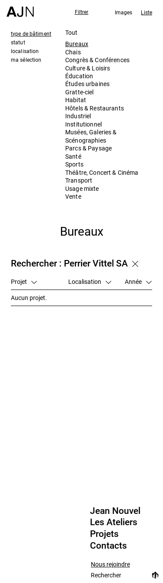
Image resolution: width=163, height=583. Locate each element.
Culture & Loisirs (87, 68)
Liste (146, 12)
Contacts (108, 545)
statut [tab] (18, 42)
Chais (73, 52)
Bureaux (76, 44)
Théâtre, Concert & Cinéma (102, 172)
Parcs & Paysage (88, 148)
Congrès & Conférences (97, 60)
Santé (73, 156)
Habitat (75, 100)
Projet (24, 281)
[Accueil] (20, 8)
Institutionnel (83, 124)
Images (124, 12)
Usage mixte (82, 188)
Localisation (89, 281)
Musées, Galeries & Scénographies (91, 136)
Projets (104, 534)
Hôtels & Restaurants (94, 108)
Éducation (79, 76)
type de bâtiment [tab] (31, 33)
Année (138, 281)
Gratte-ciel (79, 92)
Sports (74, 164)
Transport (78, 180)
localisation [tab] (25, 50)
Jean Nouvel (115, 510)
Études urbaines (87, 84)
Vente (73, 196)
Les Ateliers (113, 522)
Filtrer (82, 11)
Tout (71, 32)
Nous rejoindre (110, 564)
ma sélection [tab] (26, 59)
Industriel (78, 116)
